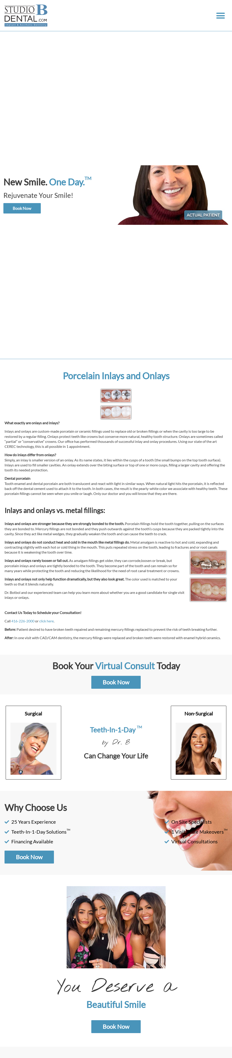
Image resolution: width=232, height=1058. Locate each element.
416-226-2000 (22, 621)
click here (46, 621)
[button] (221, 16)
